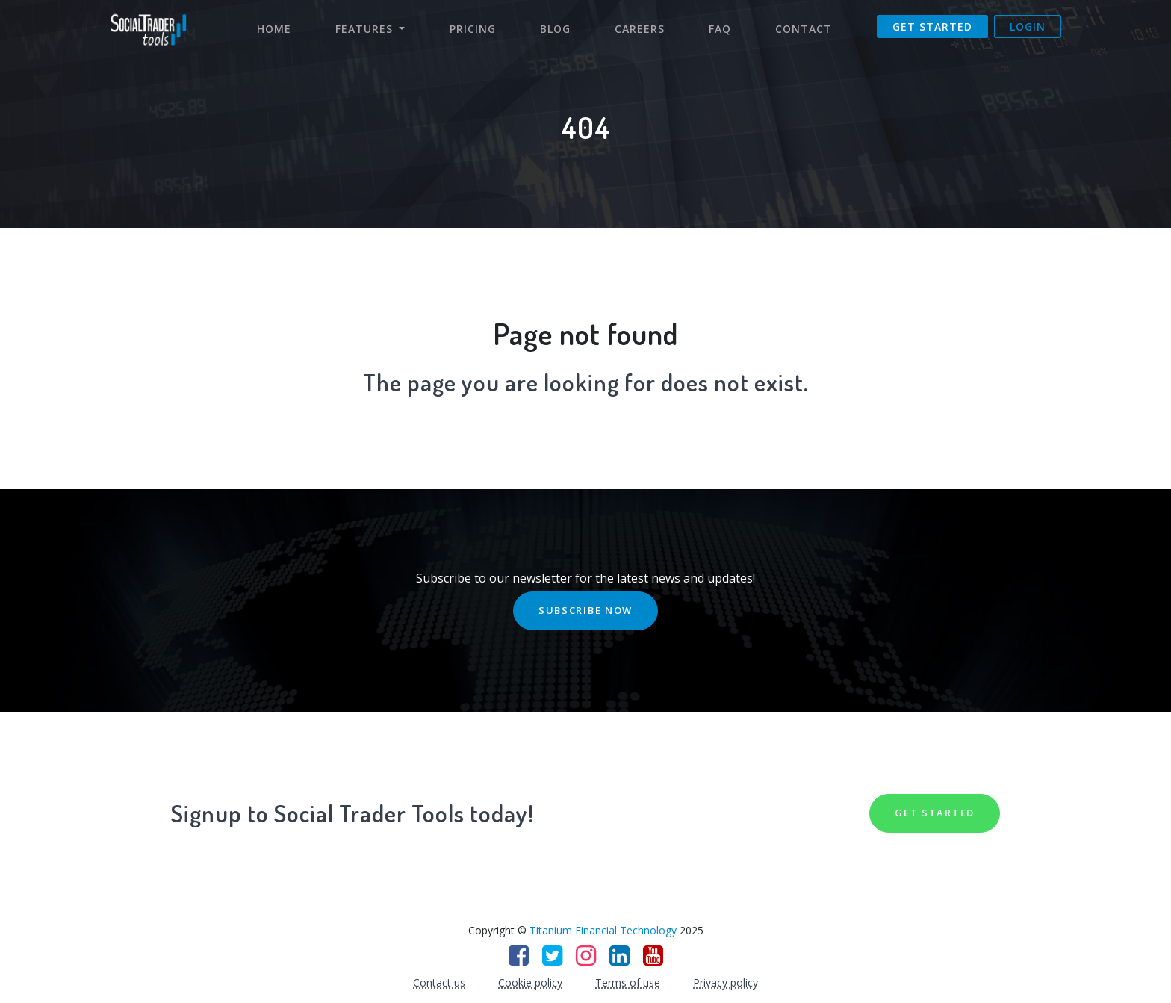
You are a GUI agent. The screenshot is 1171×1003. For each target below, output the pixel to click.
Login (1028, 26)
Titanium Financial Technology (603, 930)
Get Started (932, 26)
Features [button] (366, 29)
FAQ (720, 29)
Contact (803, 29)
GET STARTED (935, 812)
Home (281, 28)
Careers (640, 29)
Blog (555, 29)
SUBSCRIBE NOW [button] (585, 610)
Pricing (473, 29)
